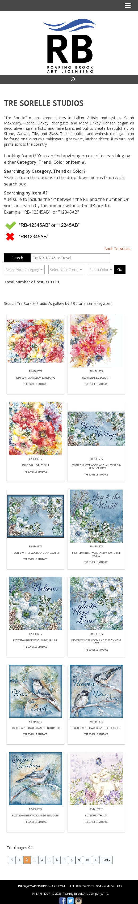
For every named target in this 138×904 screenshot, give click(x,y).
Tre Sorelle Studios (35, 384)
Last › (106, 860)
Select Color (98, 269)
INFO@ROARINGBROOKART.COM (41, 886)
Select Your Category (22, 269)
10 (87, 860)
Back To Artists (117, 248)
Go (119, 269)
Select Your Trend (64, 269)
